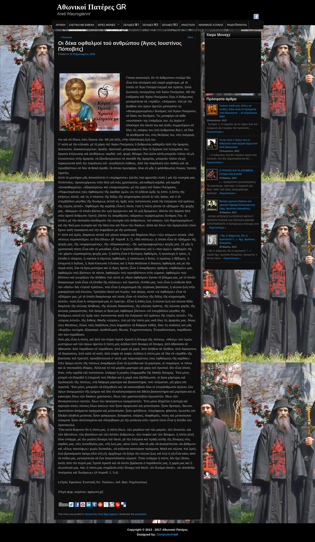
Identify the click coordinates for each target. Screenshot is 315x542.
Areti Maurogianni (108, 514)
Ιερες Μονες (107, 26)
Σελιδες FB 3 (170, 25)
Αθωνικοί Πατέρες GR (91, 7)
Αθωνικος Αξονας (210, 25)
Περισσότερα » (215, 131)
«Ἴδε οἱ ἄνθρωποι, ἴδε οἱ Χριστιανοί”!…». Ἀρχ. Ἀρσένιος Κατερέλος (237, 239)
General (89, 514)
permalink (140, 514)
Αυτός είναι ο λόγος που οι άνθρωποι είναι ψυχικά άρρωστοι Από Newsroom (238, 144)
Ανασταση (188, 25)
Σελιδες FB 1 (131, 25)
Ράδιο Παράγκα (237, 25)
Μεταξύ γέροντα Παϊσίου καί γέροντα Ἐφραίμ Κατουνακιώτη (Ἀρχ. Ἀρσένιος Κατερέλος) (237, 205)
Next (192, 37)
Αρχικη (60, 25)
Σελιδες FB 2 (150, 25)
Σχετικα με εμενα (81, 25)
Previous (65, 37)
